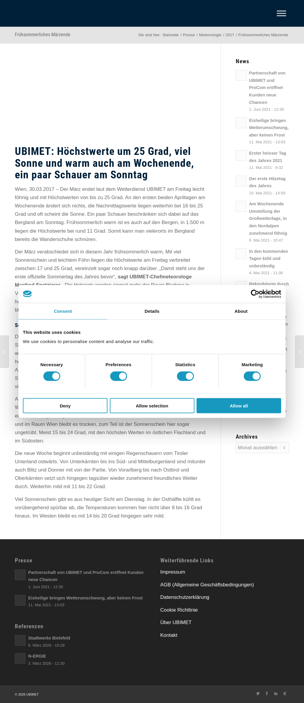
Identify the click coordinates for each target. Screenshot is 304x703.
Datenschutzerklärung (184, 597)
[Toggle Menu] (281, 13)
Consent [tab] (63, 310)
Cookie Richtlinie (179, 610)
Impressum (172, 572)
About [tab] (241, 310)
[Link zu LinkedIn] (275, 693)
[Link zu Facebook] (266, 693)
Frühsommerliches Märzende (42, 34)
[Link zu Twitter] (258, 693)
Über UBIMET (176, 622)
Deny (65, 405)
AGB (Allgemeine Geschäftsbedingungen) (207, 585)
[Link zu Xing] (284, 693)
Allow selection (152, 405)
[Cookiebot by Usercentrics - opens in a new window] (255, 293)
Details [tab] (152, 310)
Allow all (239, 405)
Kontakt (169, 635)
